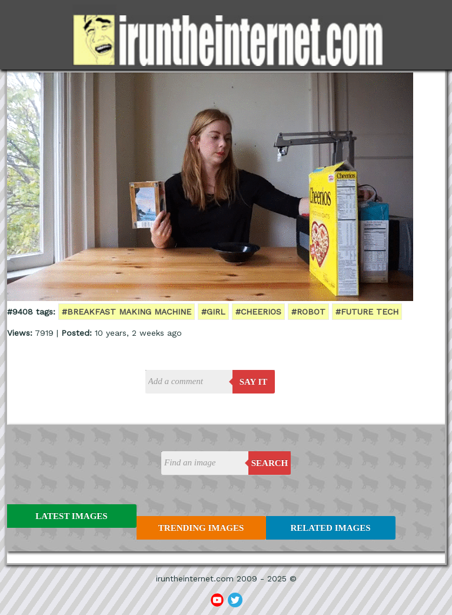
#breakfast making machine (126, 311)
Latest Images (71, 516)
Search (269, 463)
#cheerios (258, 311)
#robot (308, 311)
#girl (213, 311)
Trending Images (201, 528)
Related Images (331, 528)
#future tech (366, 311)
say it (254, 381)
